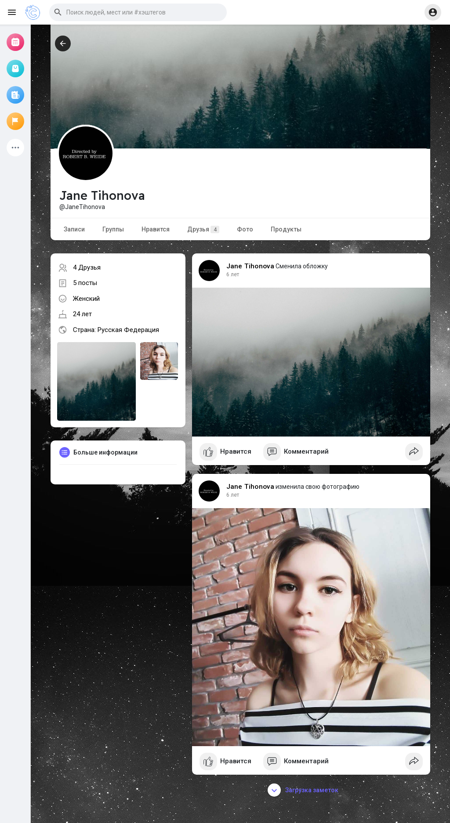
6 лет (232, 274)
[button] (138, 12)
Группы (113, 229)
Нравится (156, 229)
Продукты (286, 229)
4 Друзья (87, 267)
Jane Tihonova (250, 266)
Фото (245, 229)
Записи (74, 229)
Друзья (203, 229)
